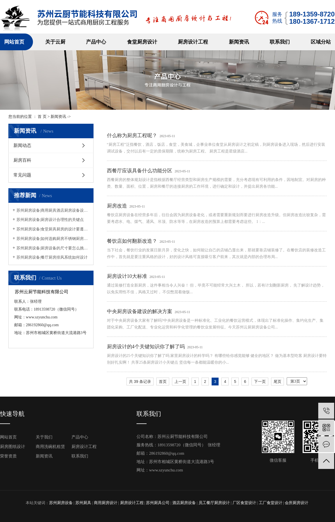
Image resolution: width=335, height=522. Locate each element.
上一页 (180, 381)
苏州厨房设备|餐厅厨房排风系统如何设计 (52, 257)
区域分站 (321, 42)
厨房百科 (22, 160)
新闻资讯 (239, 42)
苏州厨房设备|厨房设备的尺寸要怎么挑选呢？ (52, 248)
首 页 (42, 117)
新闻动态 (22, 145)
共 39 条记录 (140, 381)
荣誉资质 (8, 456)
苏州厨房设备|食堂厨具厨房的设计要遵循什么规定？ (52, 229)
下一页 (260, 381)
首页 (163, 381)
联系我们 (280, 42)
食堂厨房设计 (142, 42)
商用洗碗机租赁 (50, 446)
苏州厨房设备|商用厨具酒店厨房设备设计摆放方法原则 (52, 210)
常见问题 (22, 175)
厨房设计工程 (193, 42)
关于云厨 (55, 42)
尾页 (277, 381)
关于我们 (44, 437)
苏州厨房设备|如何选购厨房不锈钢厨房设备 (52, 239)
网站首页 (14, 42)
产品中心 (96, 42)
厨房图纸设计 (12, 446)
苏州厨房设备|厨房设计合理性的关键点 (50, 220)
